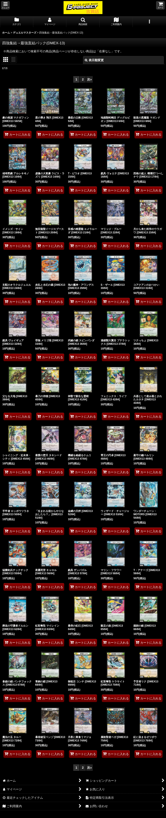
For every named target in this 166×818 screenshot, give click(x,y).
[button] (5, 5)
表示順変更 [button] (94, 60)
